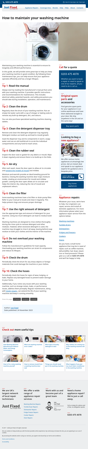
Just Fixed (14, 308)
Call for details (72, 177)
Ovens (61, 240)
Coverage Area (45, 8)
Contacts (80, 8)
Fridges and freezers (67, 232)
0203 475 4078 (12, 2)
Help (61, 8)
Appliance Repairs (31, 8)
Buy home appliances (72, 184)
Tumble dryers (65, 225)
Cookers (62, 236)
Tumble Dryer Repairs (31, 407)
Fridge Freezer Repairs (31, 412)
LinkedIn (33, 299)
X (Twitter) (17, 299)
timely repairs (11, 291)
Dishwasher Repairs (30, 410)
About (72, 8)
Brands (55, 8)
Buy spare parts (72, 126)
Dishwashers (64, 229)
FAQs (67, 8)
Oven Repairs (28, 418)
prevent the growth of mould (17, 170)
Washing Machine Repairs (32, 404)
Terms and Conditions (8, 439)
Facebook (25, 299)
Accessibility (5, 442)
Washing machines (66, 221)
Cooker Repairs (29, 415)
